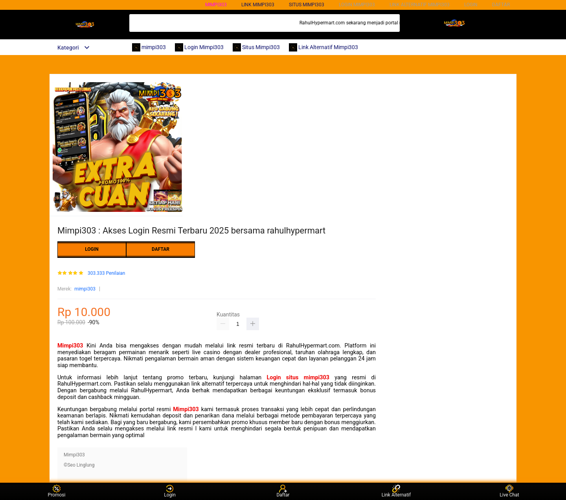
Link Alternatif (396, 491)
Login (170, 491)
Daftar (282, 491)
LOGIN (471, 4)
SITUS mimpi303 (306, 4)
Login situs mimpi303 (298, 377)
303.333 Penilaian (106, 273)
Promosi (57, 491)
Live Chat (509, 491)
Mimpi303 (70, 345)
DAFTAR (501, 4)
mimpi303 (216, 4)
